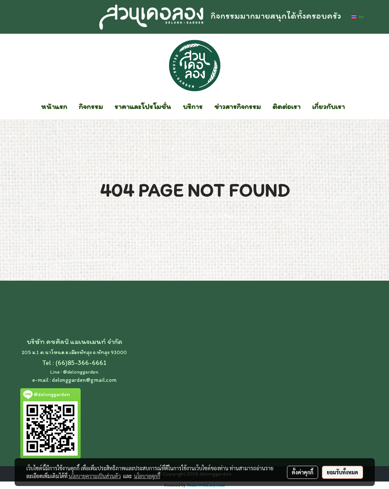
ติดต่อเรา (286, 106)
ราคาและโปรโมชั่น (142, 106)
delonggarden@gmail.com (84, 380)
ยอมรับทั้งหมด (342, 472)
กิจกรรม (91, 106)
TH (357, 17)
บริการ (193, 106)
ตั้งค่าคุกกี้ (302, 472)
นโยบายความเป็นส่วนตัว (95, 476)
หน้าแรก (54, 106)
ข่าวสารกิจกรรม (237, 106)
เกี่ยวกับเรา (328, 106)
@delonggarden (80, 372)
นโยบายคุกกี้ (147, 476)
